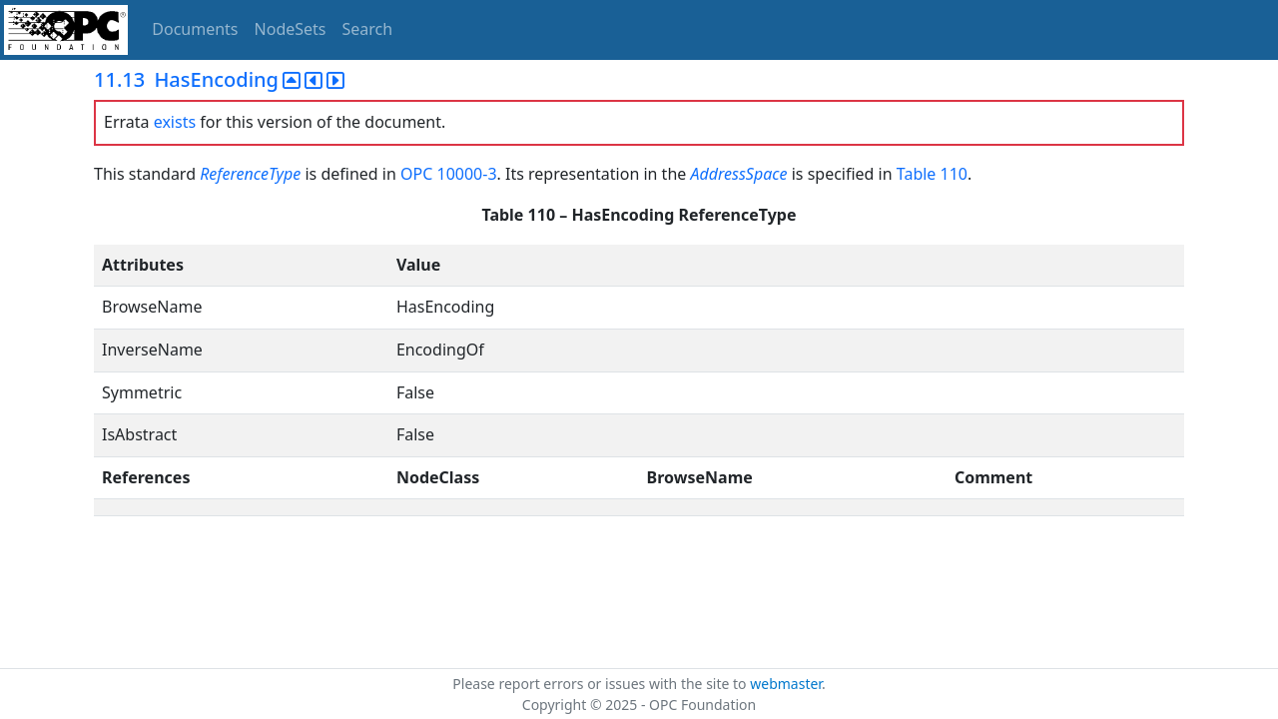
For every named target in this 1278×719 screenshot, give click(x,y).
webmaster (786, 683)
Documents (195, 29)
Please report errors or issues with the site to (601, 683)
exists (175, 122)
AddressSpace (738, 174)
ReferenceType (250, 174)
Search (367, 29)
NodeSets (290, 29)
